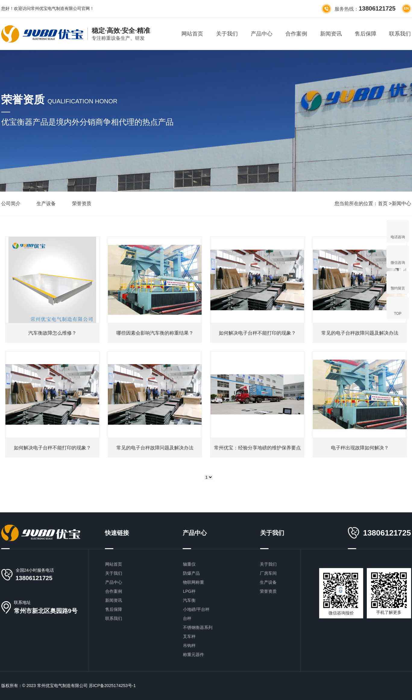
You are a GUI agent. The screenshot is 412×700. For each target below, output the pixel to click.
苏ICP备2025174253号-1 (112, 685)
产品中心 (261, 34)
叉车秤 (189, 636)
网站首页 (192, 34)
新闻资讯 (331, 34)
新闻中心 (401, 203)
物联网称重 (193, 582)
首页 (383, 203)
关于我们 (227, 34)
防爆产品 (191, 573)
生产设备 (46, 203)
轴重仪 (189, 564)
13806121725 (34, 578)
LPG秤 (189, 591)
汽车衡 (189, 600)
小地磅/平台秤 (196, 609)
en (406, 8)
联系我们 (400, 34)
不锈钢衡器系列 (197, 627)
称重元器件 (193, 654)
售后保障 (365, 34)
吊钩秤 (189, 645)
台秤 (187, 618)
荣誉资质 (81, 203)
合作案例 (296, 34)
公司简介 (10, 203)
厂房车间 (268, 573)
